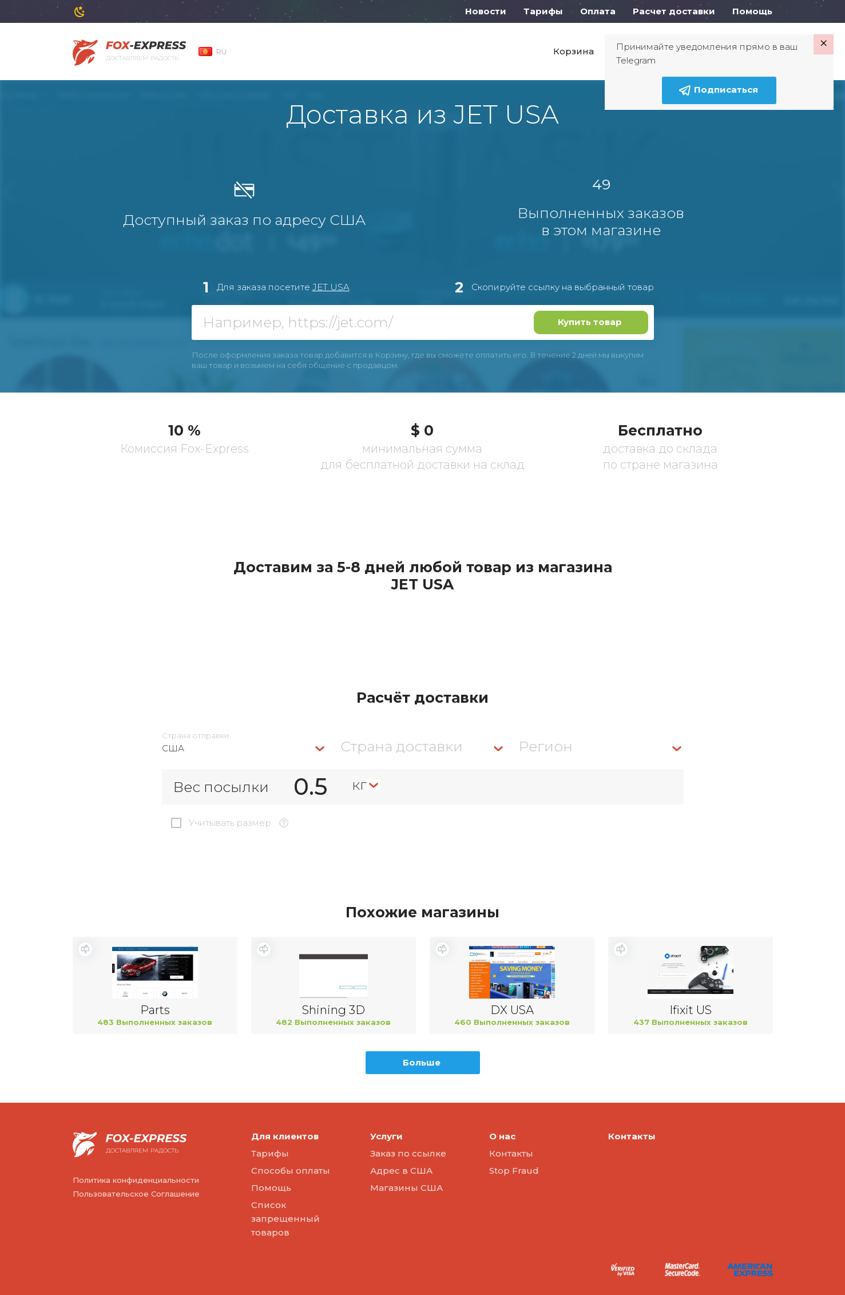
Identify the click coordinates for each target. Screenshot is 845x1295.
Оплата (598, 11)
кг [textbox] (359, 784)
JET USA (331, 287)
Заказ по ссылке (408, 1153)
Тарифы (543, 11)
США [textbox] (173, 748)
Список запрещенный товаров (285, 1218)
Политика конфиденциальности (136, 1180)
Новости (485, 11)
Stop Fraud (514, 1170)
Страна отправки (195, 735)
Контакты (511, 1153)
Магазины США (406, 1187)
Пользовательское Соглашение (136, 1193)
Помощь (752, 11)
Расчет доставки (674, 11)
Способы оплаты (290, 1170)
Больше (422, 1062)
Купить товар (590, 321)
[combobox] (244, 748)
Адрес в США (401, 1170)
